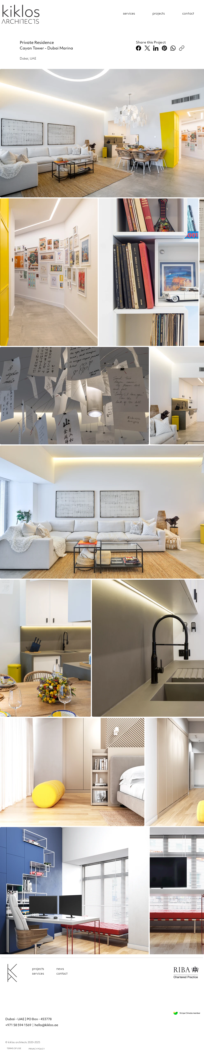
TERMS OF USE (14, 1048)
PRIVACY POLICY (37, 1049)
